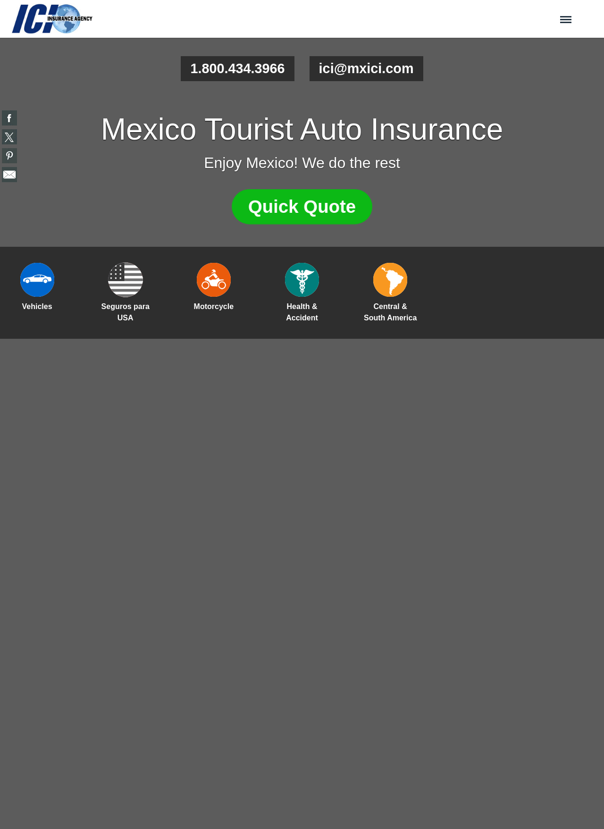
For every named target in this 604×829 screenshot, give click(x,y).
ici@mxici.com (366, 68)
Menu (566, 15)
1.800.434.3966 (237, 68)
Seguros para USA (125, 312)
